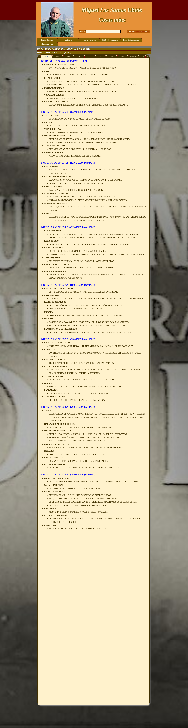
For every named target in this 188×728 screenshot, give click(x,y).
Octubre (144, 56)
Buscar (82, 31)
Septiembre (133, 56)
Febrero (57, 56)
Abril (79, 56)
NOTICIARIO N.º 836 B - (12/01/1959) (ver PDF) (68, 227)
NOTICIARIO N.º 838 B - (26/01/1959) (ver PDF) (68, 474)
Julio (111, 56)
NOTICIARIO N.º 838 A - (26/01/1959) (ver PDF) (68, 406)
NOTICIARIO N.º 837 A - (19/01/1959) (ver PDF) (68, 284)
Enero (46, 56)
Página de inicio (47, 40)
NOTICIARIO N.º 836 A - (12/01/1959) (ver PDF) (68, 162)
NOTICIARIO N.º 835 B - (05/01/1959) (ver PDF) (68, 111)
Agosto (122, 56)
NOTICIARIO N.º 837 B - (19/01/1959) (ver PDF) (68, 339)
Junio (100, 56)
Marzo (68, 56)
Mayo (89, 56)
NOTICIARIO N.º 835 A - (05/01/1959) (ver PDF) (64, 61)
